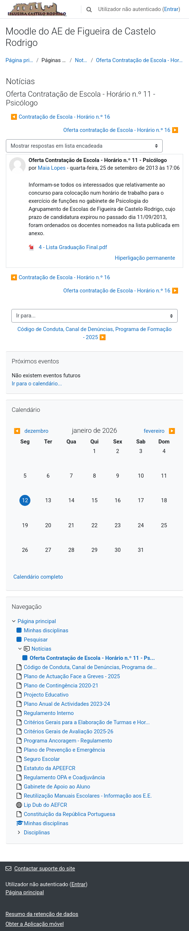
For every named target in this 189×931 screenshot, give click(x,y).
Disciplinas (37, 832)
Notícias (81, 60)
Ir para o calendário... (37, 383)
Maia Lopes (52, 168)
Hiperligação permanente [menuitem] (145, 258)
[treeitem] (94, 727)
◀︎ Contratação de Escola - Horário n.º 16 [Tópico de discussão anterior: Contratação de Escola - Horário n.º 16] (60, 117)
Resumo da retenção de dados (41, 914)
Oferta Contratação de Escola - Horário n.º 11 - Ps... (140, 60)
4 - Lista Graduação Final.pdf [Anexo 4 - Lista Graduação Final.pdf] (68, 247)
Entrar (171, 9)
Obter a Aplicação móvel (34, 924)
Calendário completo (38, 577)
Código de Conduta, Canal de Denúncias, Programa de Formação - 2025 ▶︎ (95, 333)
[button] (89, 9)
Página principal (19, 60)
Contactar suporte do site (40, 868)
